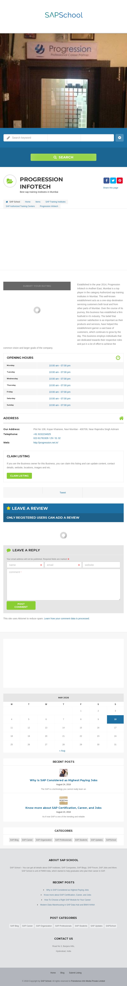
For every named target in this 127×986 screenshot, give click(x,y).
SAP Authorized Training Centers (20, 206)
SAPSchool (111, 840)
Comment (15, 572)
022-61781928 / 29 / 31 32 (47, 438)
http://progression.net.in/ (45, 442)
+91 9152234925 (42, 434)
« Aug (62, 750)
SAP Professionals (63, 840)
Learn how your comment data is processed (66, 618)
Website (89, 565)
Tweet (63, 492)
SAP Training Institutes (55, 202)
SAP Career (27, 840)
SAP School (46, 981)
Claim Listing (19, 475)
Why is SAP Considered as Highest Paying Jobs (67, 890)
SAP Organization (44, 840)
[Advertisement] (63, 240)
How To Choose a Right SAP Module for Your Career (67, 900)
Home (27, 202)
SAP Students (81, 840)
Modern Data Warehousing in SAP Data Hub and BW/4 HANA (67, 905)
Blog (62, 973)
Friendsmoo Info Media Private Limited (88, 981)
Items (38, 202)
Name (25, 565)
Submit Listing (75, 973)
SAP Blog (14, 840)
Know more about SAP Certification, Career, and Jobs (67, 895)
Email (63, 565)
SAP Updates (97, 840)
